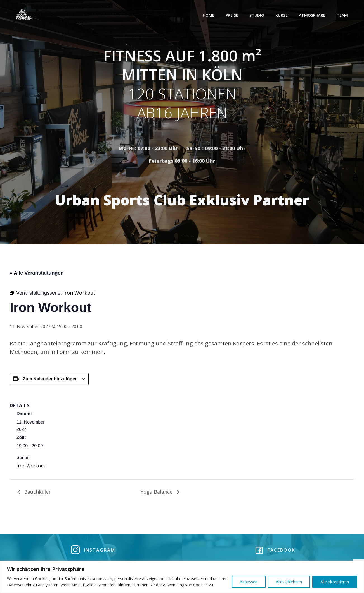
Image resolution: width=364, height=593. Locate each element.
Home (209, 15)
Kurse (282, 15)
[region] (182, 577)
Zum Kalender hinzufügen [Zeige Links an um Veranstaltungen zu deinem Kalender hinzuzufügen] (50, 380)
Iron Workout (30, 467)
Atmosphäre (313, 15)
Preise (232, 15)
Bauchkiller (37, 493)
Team (343, 15)
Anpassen (248, 581)
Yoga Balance (157, 493)
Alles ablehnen (289, 581)
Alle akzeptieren (334, 581)
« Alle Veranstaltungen (36, 274)
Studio (257, 15)
